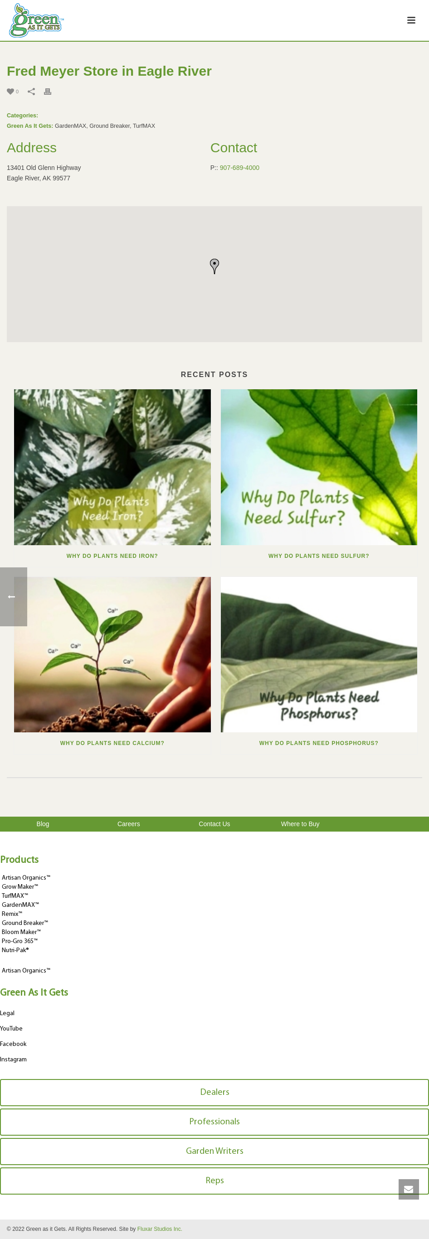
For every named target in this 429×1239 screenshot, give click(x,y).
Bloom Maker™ (21, 932)
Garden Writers (215, 1151)
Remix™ (12, 914)
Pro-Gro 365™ (20, 941)
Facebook (13, 1044)
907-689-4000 (239, 167)
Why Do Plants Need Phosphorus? (319, 743)
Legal (7, 1013)
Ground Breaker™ (25, 923)
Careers (128, 824)
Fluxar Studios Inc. (159, 1229)
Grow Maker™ (20, 887)
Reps (214, 1181)
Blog (43, 824)
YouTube (11, 1029)
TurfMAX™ (15, 896)
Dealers (214, 1092)
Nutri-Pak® (15, 950)
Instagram (13, 1059)
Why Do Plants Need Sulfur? (318, 556)
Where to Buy (300, 824)
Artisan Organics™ (26, 878)
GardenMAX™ (20, 905)
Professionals (214, 1122)
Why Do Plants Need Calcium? (112, 743)
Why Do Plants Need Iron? (112, 556)
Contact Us (214, 824)
